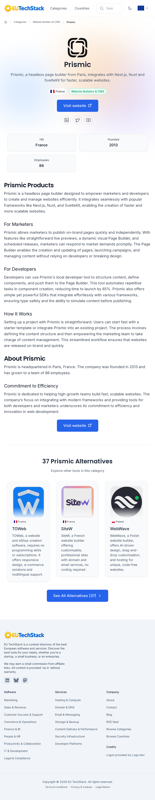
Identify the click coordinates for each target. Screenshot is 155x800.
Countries (82, 8)
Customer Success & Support (23, 714)
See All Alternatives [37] (77, 596)
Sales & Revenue (15, 707)
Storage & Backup (67, 722)
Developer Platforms (68, 743)
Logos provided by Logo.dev (125, 755)
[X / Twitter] (77, 120)
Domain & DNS (64, 707)
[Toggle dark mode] (130, 8)
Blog (109, 714)
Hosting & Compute (68, 700)
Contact (111, 707)
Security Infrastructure (70, 736)
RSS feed (112, 722)
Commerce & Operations (20, 722)
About (110, 700)
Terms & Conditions (56, 786)
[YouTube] (88, 120)
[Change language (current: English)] (143, 8)
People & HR (12, 736)
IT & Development (16, 751)
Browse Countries (117, 736)
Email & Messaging (67, 714)
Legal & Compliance (17, 758)
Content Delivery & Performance (76, 729)
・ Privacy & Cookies (80, 786)
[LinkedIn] (66, 120)
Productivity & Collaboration (22, 743)
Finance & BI (12, 729)
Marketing (11, 700)
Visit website (77, 105)
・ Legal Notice (101, 786)
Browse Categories (118, 729)
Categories (58, 8)
